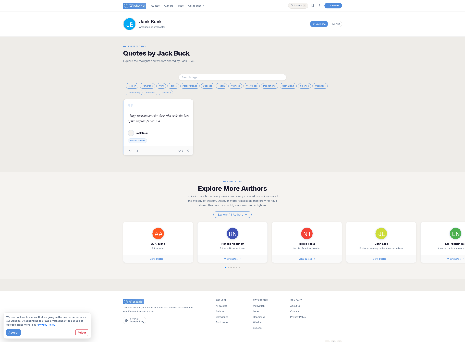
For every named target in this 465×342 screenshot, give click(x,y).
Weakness (320, 85)
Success (207, 85)
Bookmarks (222, 322)
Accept (13, 332)
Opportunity (134, 92)
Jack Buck (142, 132)
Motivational (288, 85)
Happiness (259, 316)
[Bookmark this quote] (136, 151)
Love (256, 311)
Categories (222, 316)
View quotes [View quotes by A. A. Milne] (158, 259)
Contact (294, 311)
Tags (181, 5)
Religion (132, 85)
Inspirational (269, 85)
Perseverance (189, 85)
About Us (295, 305)
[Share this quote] (187, 151)
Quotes (155, 5)
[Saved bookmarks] (313, 6)
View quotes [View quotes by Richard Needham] (232, 259)
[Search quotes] (298, 6)
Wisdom (257, 322)
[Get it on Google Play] (134, 320)
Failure (173, 85)
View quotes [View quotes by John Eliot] (381, 259)
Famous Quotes (137, 140)
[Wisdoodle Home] (134, 6)
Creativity (166, 92)
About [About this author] (336, 24)
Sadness (150, 92)
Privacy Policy (46, 324)
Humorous (147, 85)
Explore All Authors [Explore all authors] (232, 214)
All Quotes (221, 305)
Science (304, 85)
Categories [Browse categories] (196, 5)
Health (221, 85)
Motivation (259, 305)
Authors (168, 5)
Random (333, 5)
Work (161, 85)
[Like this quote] (130, 151)
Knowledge (252, 85)
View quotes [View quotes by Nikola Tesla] (307, 259)
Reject (82, 332)
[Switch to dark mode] (320, 6)
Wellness (235, 85)
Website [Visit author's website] (319, 24)
